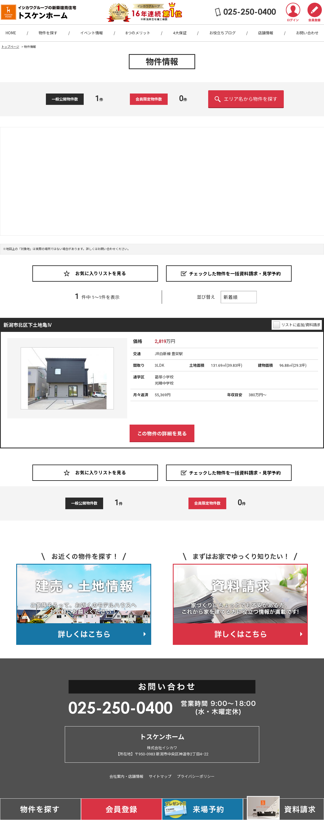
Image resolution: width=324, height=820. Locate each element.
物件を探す (48, 33)
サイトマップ (160, 776)
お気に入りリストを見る (100, 273)
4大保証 (180, 33)
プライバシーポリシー (196, 776)
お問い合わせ (307, 33)
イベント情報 (91, 33)
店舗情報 (265, 33)
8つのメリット (138, 33)
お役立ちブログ (222, 33)
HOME (10, 33)
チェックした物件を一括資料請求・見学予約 (235, 273)
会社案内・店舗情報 (126, 776)
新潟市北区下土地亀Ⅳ (28, 325)
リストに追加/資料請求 (300, 325)
